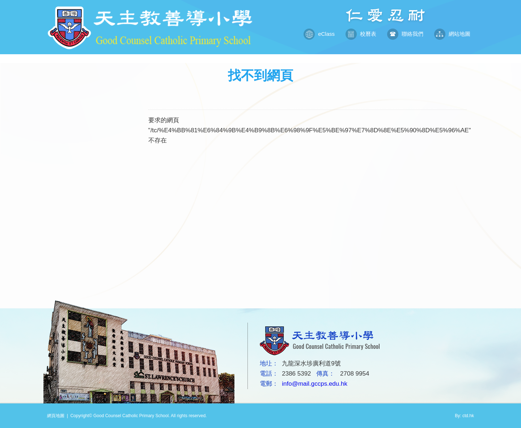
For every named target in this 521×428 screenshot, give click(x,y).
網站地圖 (452, 34)
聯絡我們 (405, 34)
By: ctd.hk (464, 415)
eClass (319, 34)
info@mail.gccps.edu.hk (314, 383)
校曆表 (361, 34)
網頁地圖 (55, 415)
